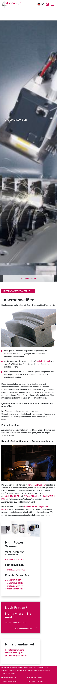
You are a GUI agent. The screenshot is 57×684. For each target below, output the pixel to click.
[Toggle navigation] (52, 4)
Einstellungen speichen (10, 681)
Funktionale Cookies (35, 677)
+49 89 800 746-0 (19, 623)
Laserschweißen (28, 278)
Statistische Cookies (10, 677)
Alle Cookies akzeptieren (35, 681)
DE (43, 4)
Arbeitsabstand (43, 361)
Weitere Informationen (9, 673)
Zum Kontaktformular (23, 629)
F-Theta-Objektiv (31, 496)
